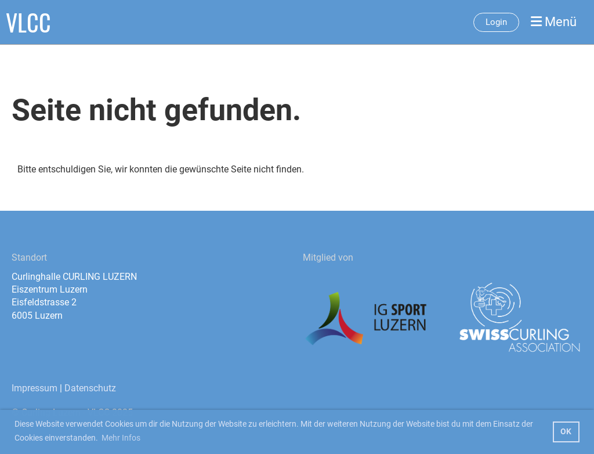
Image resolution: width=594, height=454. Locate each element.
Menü (554, 22)
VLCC (28, 22)
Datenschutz (90, 388)
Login (496, 22)
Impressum (34, 388)
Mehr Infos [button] (121, 437)
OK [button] (565, 432)
